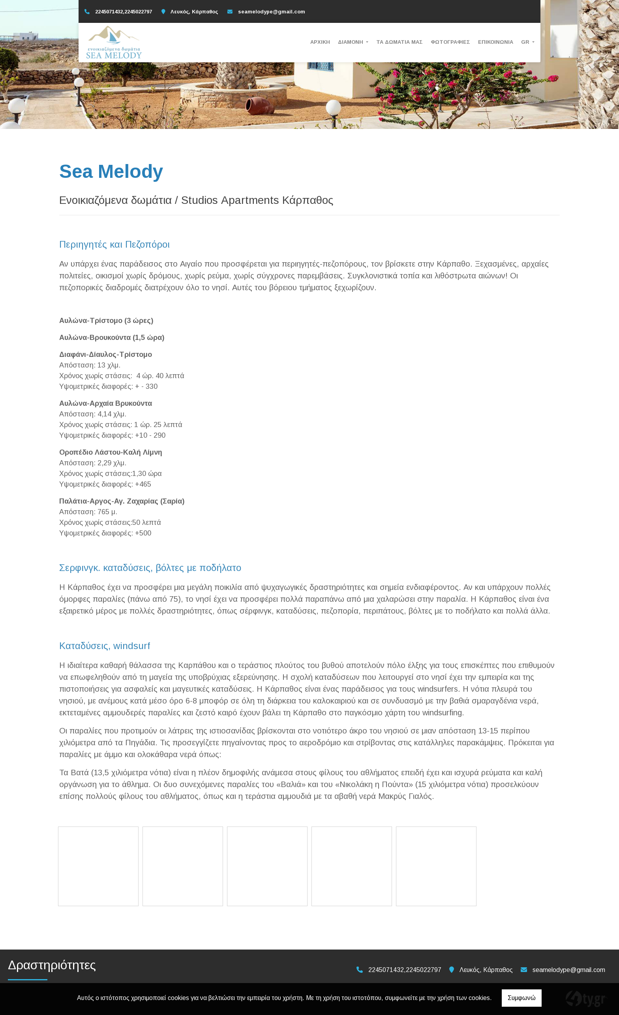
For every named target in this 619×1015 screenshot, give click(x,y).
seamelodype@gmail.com (271, 12)
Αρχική (320, 42)
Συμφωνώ (522, 997)
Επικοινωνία (495, 42)
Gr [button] (526, 42)
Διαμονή (351, 42)
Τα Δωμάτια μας (399, 42)
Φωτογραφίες (450, 42)
